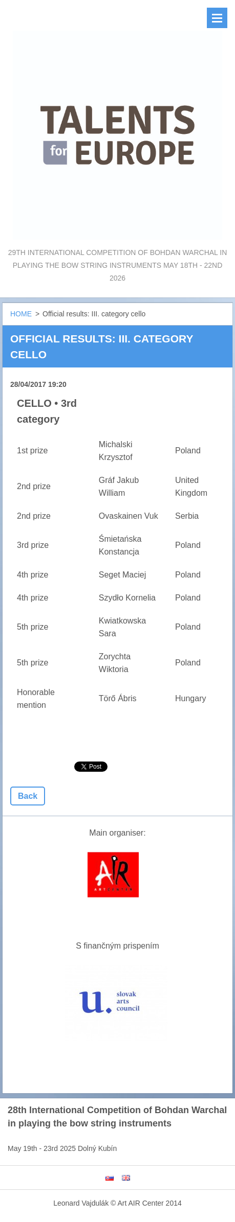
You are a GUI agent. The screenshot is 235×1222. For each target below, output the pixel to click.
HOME (21, 314)
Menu (217, 18)
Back (27, 796)
